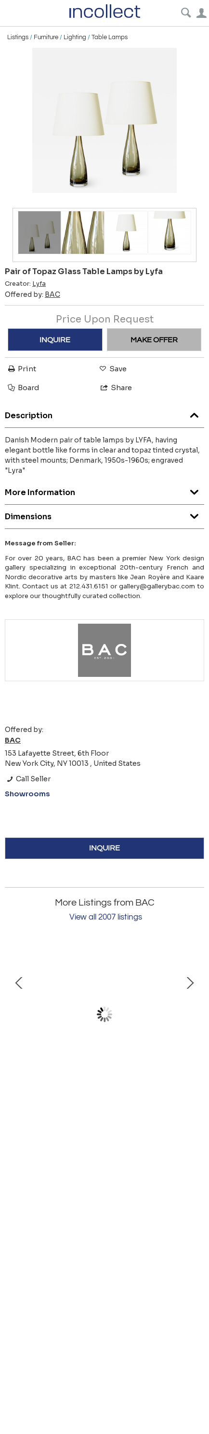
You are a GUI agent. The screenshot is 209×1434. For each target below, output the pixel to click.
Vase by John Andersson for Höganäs (104, 1081)
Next (190, 1014)
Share (115, 387)
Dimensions (104, 514)
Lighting (75, 37)
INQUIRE (54, 340)
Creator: (25, 284)
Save (112, 368)
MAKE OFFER (154, 340)
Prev (19, 1014)
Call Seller (28, 779)
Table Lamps (109, 37)
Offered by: (32, 294)
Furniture (46, 37)
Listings (17, 37)
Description (104, 413)
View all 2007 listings (105, 917)
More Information (104, 490)
